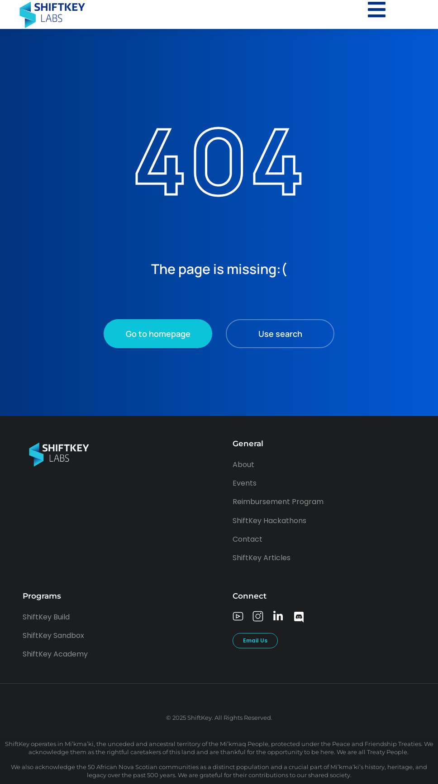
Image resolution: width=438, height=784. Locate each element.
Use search (280, 333)
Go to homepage (158, 333)
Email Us (255, 640)
